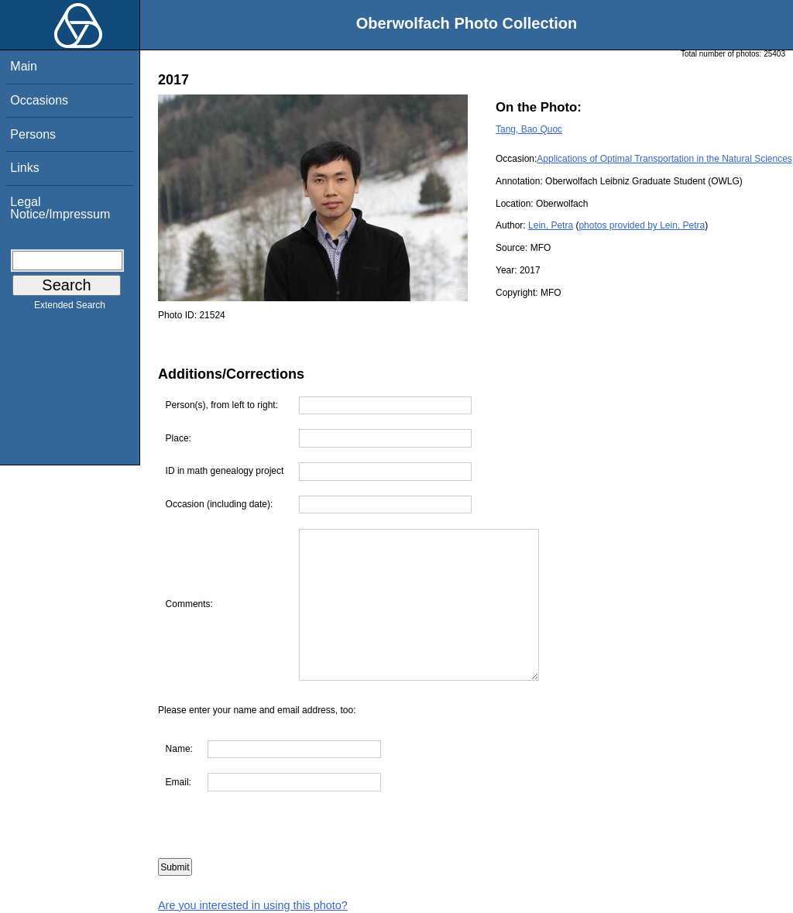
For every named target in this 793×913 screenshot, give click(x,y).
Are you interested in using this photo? (253, 905)
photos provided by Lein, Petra (641, 225)
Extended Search (69, 308)
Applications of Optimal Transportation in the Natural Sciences (664, 158)
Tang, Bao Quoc (529, 129)
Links (24, 167)
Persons (33, 134)
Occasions (39, 100)
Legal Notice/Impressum (60, 208)
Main (23, 66)
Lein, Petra (550, 225)
